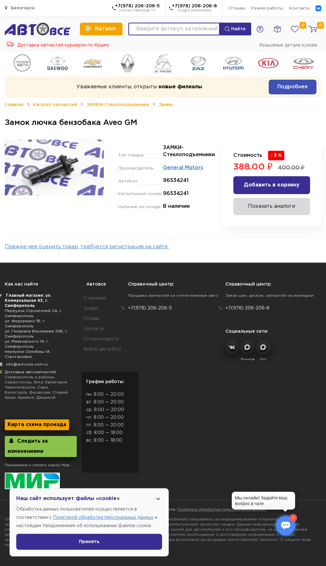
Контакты (299, 8)
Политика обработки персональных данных (221, 509)
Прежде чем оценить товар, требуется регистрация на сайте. (87, 246)
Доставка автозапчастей (30, 372)
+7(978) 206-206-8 (194, 8)
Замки (166, 105)
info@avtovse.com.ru (27, 364)
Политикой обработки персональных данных (103, 517)
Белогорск (20, 8)
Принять (89, 542)
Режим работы (267, 8)
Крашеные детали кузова (288, 45)
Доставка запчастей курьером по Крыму (58, 45)
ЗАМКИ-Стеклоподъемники (118, 105)
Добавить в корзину (272, 185)
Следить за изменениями (28, 446)
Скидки (90, 308)
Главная (14, 105)
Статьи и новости (101, 339)
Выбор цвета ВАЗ (102, 349)
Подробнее (292, 86)
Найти (235, 29)
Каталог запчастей (55, 105)
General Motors (183, 167)
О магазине (94, 298)
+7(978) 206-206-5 (137, 8)
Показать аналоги (271, 206)
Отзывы (237, 8)
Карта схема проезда (37, 424)
